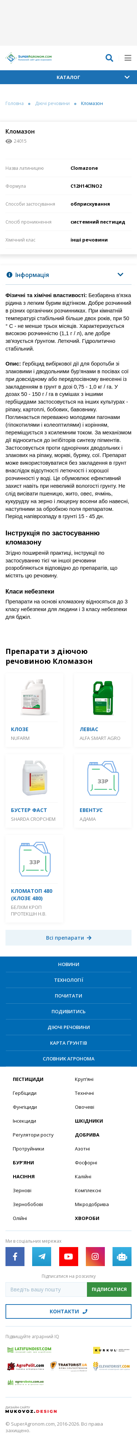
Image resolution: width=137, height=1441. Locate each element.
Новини (68, 964)
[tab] (68, 275)
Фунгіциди (25, 1107)
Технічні (84, 1093)
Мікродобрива (92, 1204)
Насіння (24, 1176)
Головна (14, 103)
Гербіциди (25, 1093)
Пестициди (28, 1079)
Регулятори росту (33, 1134)
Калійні (83, 1176)
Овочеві (84, 1107)
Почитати (68, 995)
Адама (88, 819)
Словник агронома (69, 1058)
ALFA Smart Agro (100, 738)
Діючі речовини (52, 103)
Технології (68, 980)
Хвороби (87, 1218)
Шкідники (89, 1121)
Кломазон (92, 103)
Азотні (82, 1148)
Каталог (93, 77)
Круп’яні (84, 1079)
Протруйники (28, 1148)
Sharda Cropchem (33, 819)
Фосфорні (86, 1162)
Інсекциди (24, 1121)
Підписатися (109, 1289)
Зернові (22, 1190)
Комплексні (88, 1190)
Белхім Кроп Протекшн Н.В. (28, 910)
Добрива (87, 1134)
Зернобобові (28, 1204)
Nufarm (20, 738)
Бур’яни (23, 1162)
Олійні (20, 1218)
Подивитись (68, 1011)
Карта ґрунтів (68, 1043)
